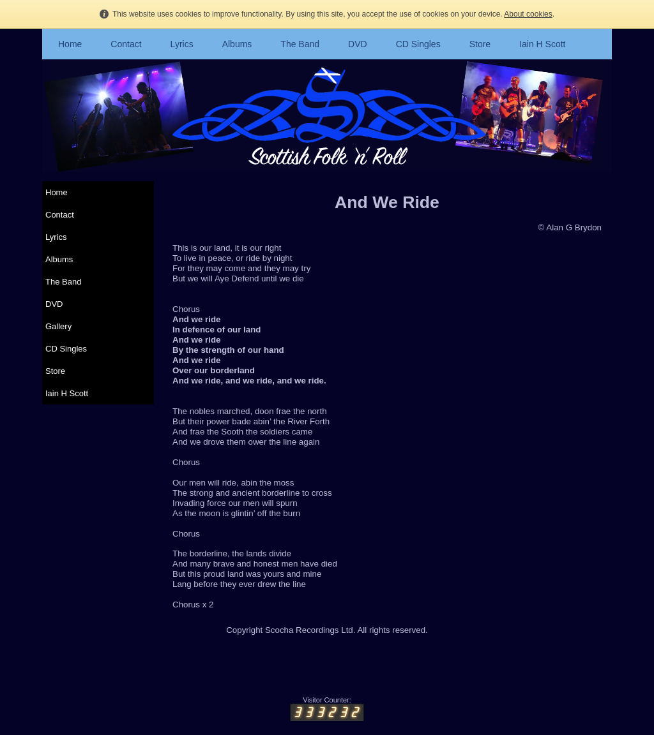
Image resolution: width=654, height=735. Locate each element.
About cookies (528, 14)
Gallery (58, 326)
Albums (237, 44)
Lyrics (182, 44)
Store (479, 44)
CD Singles (418, 44)
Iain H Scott (542, 44)
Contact (125, 44)
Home (70, 44)
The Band (299, 44)
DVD (357, 44)
